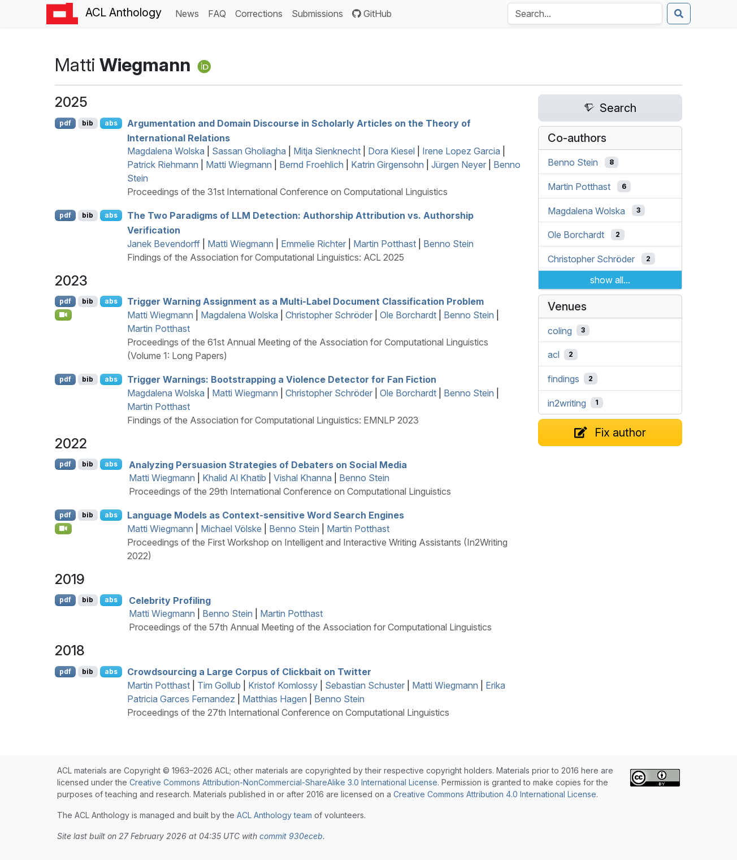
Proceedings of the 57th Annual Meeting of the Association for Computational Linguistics (310, 627)
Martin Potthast (384, 243)
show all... (610, 280)
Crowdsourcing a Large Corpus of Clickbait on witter (249, 671)
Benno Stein (448, 243)
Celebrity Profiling (170, 600)
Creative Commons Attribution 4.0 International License (494, 794)
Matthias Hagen (274, 699)
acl (554, 354)
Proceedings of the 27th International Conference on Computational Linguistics (288, 712)
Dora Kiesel (391, 151)
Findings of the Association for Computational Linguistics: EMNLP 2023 (273, 420)
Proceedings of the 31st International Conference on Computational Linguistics (287, 191)
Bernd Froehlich (311, 164)
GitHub (372, 13)
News (189, 12)
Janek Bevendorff (163, 243)
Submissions (320, 12)
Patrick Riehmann (162, 164)
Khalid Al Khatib (234, 477)
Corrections (261, 12)
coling (560, 330)
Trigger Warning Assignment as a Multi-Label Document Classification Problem (305, 301)
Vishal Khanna (303, 477)
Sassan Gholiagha (249, 151)
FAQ (219, 12)
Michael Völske (231, 528)
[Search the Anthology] (585, 13)
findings (563, 378)
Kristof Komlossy (283, 685)
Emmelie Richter (313, 243)
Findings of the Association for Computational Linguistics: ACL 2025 (265, 257)
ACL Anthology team (274, 815)
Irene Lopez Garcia (461, 151)
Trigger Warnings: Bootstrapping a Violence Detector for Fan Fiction (281, 379)
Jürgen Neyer (458, 164)
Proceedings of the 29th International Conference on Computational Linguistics (290, 491)
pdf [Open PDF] (65, 123)
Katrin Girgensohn (387, 164)
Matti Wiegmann (239, 164)
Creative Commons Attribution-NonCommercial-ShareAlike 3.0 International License (283, 782)
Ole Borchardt (408, 315)
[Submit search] (679, 13)
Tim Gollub (219, 685)
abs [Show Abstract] (111, 123)
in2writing (567, 402)
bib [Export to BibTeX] (87, 123)
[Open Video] (63, 315)
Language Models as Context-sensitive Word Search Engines (265, 515)
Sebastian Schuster (365, 685)
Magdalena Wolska (166, 151)
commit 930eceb (291, 836)
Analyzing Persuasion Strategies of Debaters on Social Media (268, 464)
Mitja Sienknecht (327, 151)
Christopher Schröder (328, 315)
